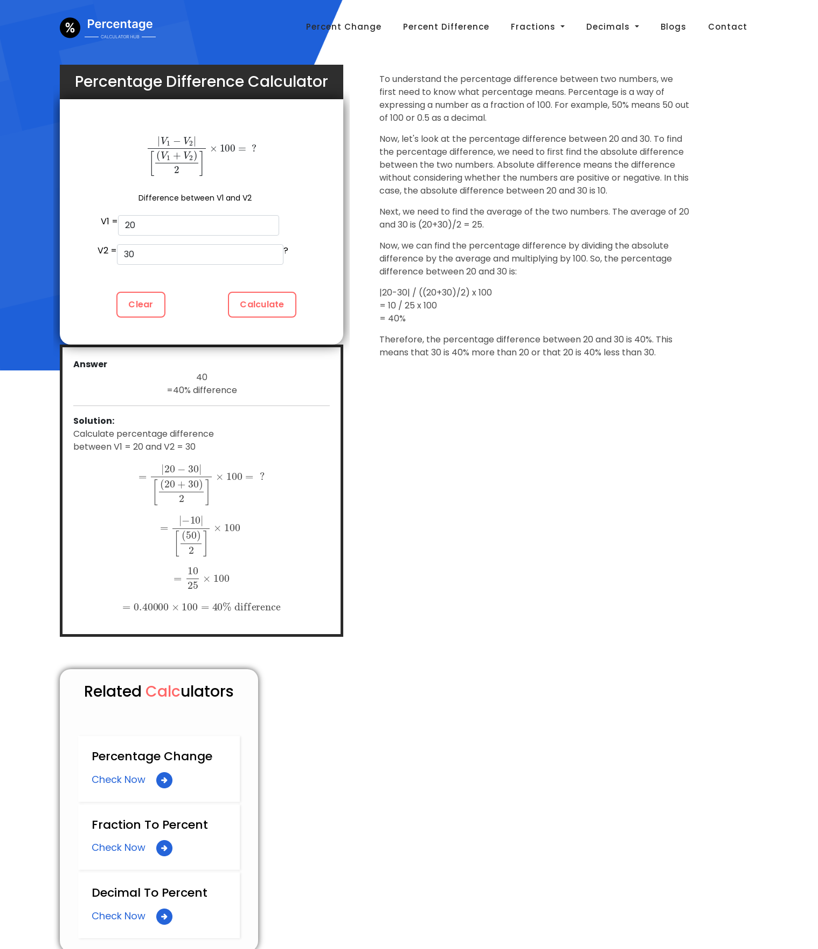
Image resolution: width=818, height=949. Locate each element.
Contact (727, 26)
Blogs (674, 26)
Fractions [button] (534, 26)
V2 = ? (193, 254)
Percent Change (344, 26)
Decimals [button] (609, 26)
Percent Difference (446, 26)
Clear (140, 304)
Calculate (262, 304)
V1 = (190, 225)
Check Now (132, 780)
